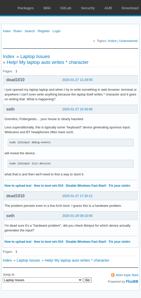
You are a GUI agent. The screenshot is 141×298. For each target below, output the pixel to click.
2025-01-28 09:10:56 (77, 216)
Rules (18, 31)
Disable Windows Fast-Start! (86, 185)
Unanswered (128, 41)
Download (130, 8)
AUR (108, 8)
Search (30, 31)
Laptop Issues (35, 56)
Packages (26, 8)
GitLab (65, 8)
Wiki (47, 8)
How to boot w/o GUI (48, 185)
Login (57, 31)
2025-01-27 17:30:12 (77, 196)
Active (112, 41)
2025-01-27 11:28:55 (77, 80)
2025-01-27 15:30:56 (77, 109)
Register (44, 31)
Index (7, 31)
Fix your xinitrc (119, 185)
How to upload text (18, 185)
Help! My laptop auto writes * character (48, 62)
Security (88, 8)
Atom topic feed (127, 275)
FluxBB (132, 281)
